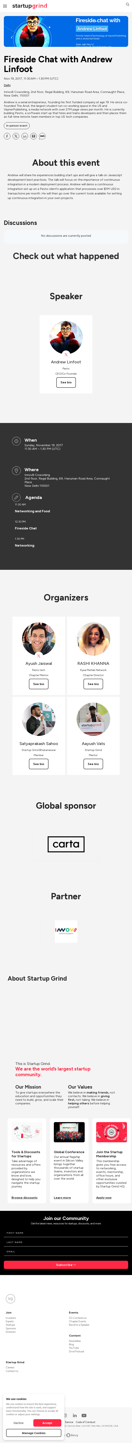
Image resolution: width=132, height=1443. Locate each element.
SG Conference (77, 1318)
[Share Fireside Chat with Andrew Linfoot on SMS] (42, 136)
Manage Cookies (34, 1433)
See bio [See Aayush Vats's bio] (93, 764)
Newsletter (75, 1341)
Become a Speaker (79, 1324)
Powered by (66, 1435)
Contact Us (12, 1371)
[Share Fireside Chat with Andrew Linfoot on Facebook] (7, 136)
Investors (11, 1318)
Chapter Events (77, 1321)
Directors (11, 1331)
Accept (47, 1423)
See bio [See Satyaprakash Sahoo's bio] (38, 764)
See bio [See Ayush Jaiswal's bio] (38, 684)
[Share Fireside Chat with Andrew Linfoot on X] (16, 136)
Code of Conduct (85, 1422)
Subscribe (64, 1265)
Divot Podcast (76, 1351)
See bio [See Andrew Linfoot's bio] (66, 382)
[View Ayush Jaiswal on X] (38, 656)
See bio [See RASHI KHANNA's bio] (93, 684)
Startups (10, 1324)
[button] (127, 5)
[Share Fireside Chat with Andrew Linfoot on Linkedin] (25, 136)
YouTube (74, 1347)
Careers (10, 1367)
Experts (10, 1321)
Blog (71, 1344)
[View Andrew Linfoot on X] (66, 354)
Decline (19, 1423)
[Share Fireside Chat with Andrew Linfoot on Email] (33, 136)
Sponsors (11, 1328)
